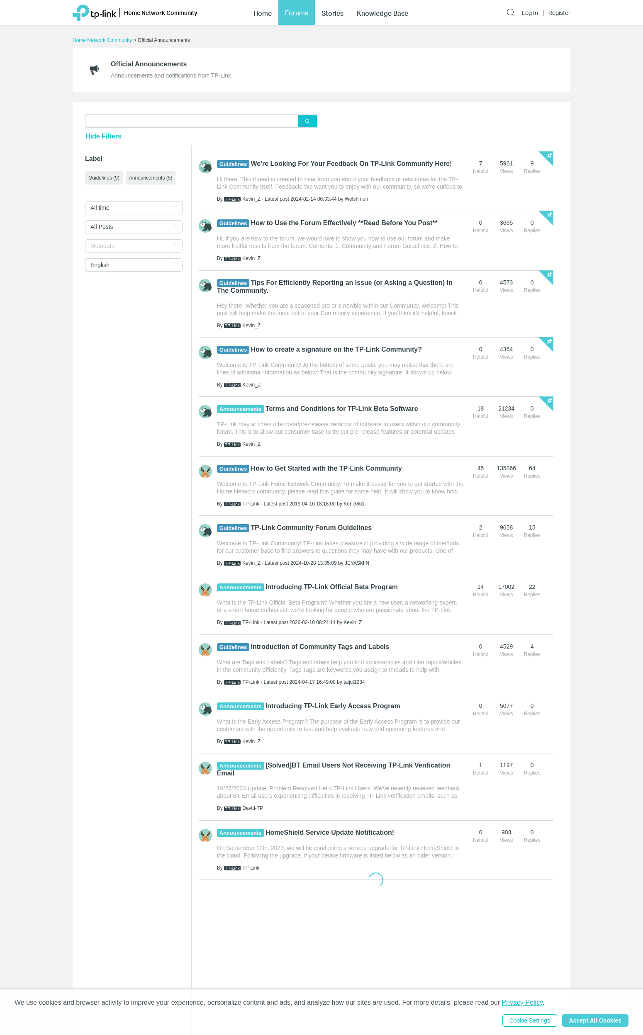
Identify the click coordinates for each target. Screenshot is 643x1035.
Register (559, 13)
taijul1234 (354, 682)
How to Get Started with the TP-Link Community (326, 468)
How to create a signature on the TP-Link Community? (336, 349)
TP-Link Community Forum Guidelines (311, 527)
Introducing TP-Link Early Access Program (332, 705)
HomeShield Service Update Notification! (329, 832)
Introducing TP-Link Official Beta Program (331, 586)
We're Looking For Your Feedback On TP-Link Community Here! (351, 163)
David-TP (252, 808)
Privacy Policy (522, 1002)
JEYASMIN (357, 563)
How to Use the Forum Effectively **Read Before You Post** (344, 222)
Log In (530, 13)
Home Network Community (102, 40)
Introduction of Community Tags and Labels (320, 646)
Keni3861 (354, 504)
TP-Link (250, 504)
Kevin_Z (251, 199)
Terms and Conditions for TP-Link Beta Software (341, 408)
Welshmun (356, 199)
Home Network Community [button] (160, 12)
